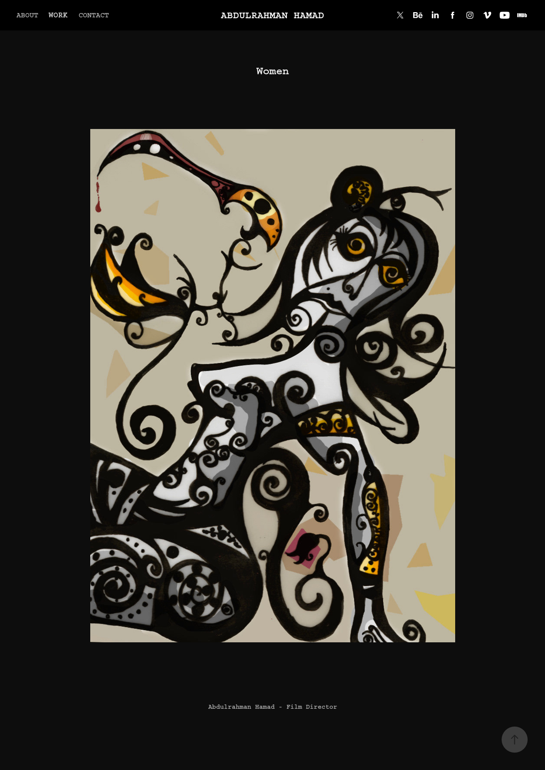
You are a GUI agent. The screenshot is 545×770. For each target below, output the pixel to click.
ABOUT (27, 15)
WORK (58, 15)
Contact (94, 15)
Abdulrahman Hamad (272, 15)
